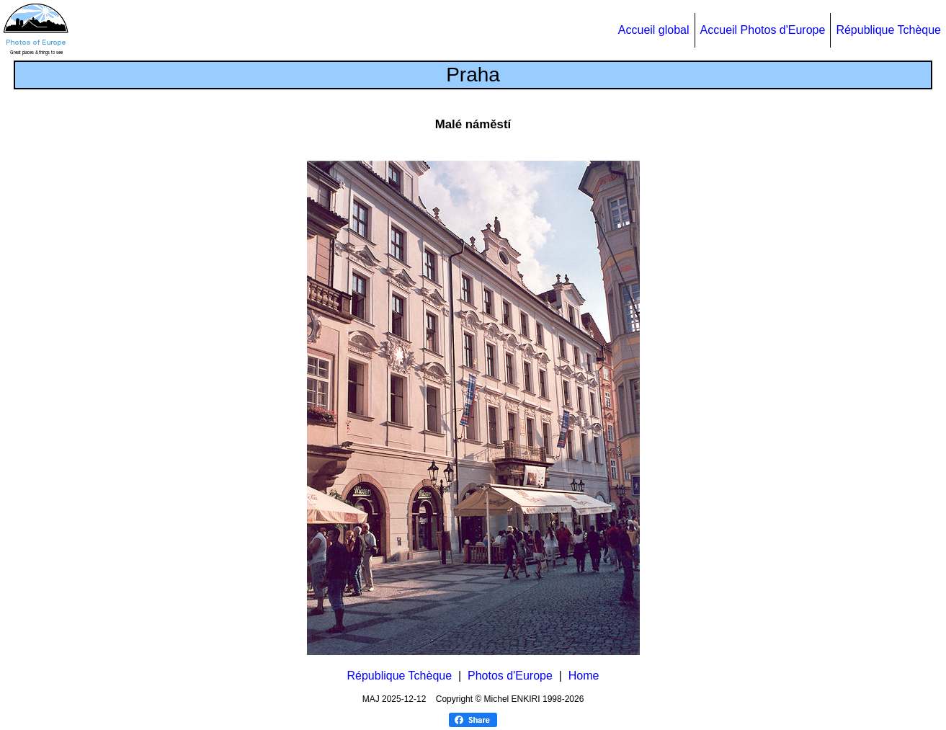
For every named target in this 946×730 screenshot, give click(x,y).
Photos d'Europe (510, 675)
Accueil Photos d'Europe (763, 30)
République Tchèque (888, 30)
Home (583, 675)
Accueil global (654, 30)
